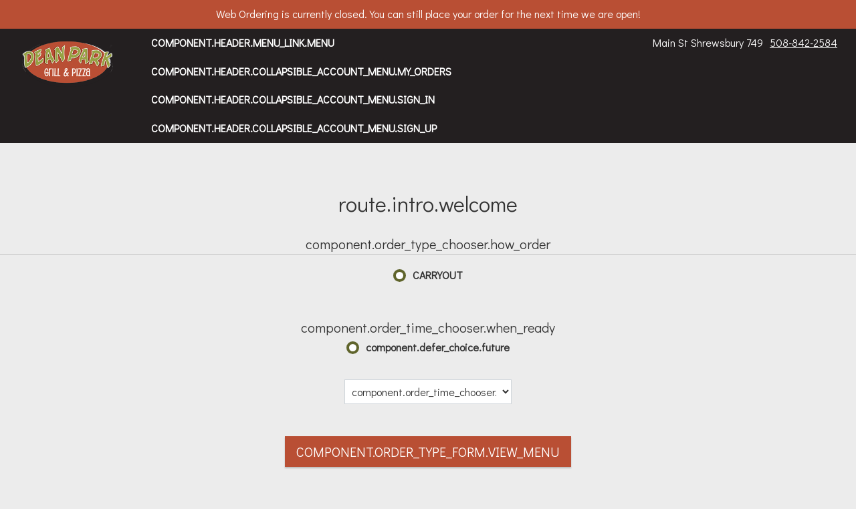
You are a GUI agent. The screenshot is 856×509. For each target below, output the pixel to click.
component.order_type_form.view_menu (428, 451)
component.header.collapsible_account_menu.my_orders (301, 71)
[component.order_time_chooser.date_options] (428, 391)
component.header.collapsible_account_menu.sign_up (294, 128)
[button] (67, 63)
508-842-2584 (803, 42)
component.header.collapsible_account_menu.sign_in (293, 99)
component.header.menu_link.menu (242, 42)
